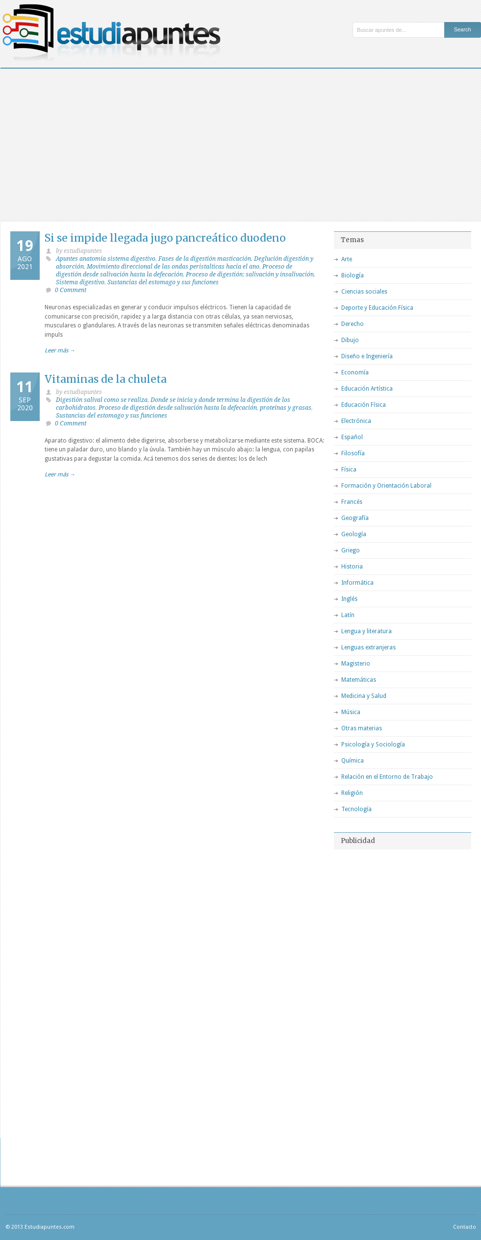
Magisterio (355, 663)
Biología (352, 275)
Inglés (349, 598)
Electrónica (356, 421)
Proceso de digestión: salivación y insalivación (250, 274)
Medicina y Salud (363, 696)
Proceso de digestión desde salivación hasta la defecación (178, 407)
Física (348, 469)
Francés (351, 501)
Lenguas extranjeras (368, 647)
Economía (355, 372)
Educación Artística (367, 388)
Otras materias (361, 728)
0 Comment (70, 290)
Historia (352, 566)
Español (352, 437)
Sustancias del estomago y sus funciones (163, 282)
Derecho (352, 324)
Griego (350, 550)
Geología (353, 534)
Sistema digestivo (80, 282)
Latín (347, 615)
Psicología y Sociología (373, 744)
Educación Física (363, 404)
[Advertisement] (240, 142)
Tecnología (356, 809)
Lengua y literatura (366, 631)
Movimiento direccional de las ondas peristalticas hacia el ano (173, 266)
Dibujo (350, 340)
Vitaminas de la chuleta (106, 379)
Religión (352, 793)
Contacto (464, 1227)
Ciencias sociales (364, 291)
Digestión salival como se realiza (102, 400)
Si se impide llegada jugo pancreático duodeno (165, 238)
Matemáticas (358, 679)
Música (350, 712)
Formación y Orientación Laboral (386, 485)
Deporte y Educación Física (377, 307)
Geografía (355, 518)
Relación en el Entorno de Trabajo (387, 776)
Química (352, 760)
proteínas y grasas (285, 407)
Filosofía (353, 453)
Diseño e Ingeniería (367, 356)
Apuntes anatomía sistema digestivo (105, 258)
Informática (357, 582)
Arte (346, 259)
